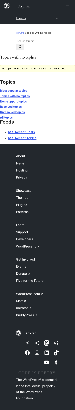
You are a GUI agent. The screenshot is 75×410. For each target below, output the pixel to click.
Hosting (22, 170)
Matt (21, 301)
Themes (22, 198)
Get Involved (25, 259)
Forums (21, 18)
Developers (24, 239)
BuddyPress (27, 315)
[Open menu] (68, 6)
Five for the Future (30, 281)
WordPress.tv (28, 246)
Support (22, 232)
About (20, 156)
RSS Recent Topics (22, 138)
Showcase (24, 191)
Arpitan (30, 333)
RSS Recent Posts (21, 132)
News (20, 163)
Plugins (21, 205)
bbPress (24, 308)
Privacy (21, 177)
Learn (20, 225)
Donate (23, 274)
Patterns (22, 212)
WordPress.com (29, 294)
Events (21, 266)
